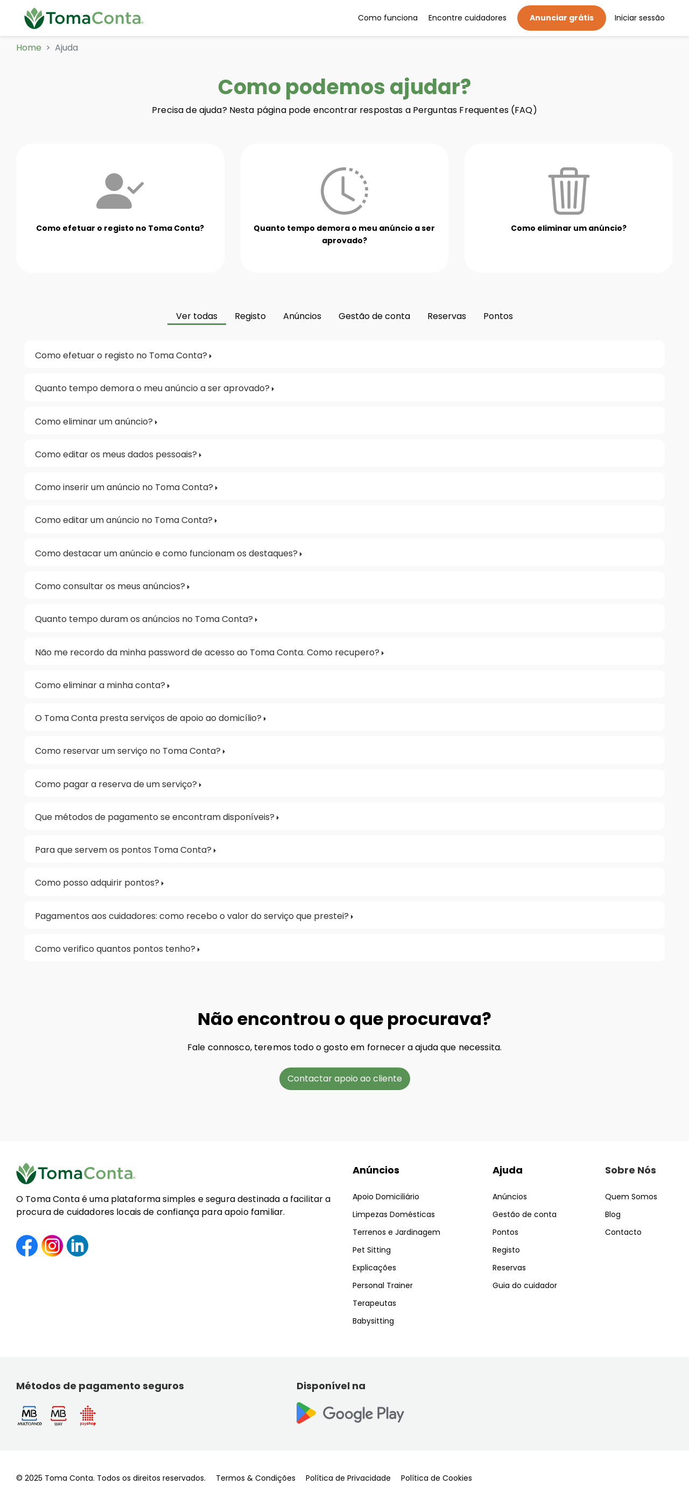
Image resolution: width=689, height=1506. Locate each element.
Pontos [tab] (498, 316)
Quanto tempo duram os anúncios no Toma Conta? (144, 619)
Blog (613, 1214)
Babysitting (373, 1321)
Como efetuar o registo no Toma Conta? (121, 355)
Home (28, 47)
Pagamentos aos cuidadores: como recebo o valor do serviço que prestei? (192, 916)
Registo (506, 1250)
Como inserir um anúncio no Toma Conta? (124, 487)
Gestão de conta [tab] (374, 316)
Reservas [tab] (446, 316)
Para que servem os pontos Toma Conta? (123, 850)
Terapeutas (374, 1303)
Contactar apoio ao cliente (344, 1078)
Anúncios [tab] (302, 316)
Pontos (505, 1232)
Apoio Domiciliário (386, 1196)
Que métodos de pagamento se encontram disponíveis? (155, 817)
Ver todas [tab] (196, 316)
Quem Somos (631, 1196)
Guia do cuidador (525, 1285)
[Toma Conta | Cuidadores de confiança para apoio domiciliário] (84, 18)
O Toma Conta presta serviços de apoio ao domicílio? (148, 718)
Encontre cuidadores (467, 17)
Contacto (623, 1232)
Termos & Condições (256, 1478)
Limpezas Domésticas (394, 1214)
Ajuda (508, 1170)
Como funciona (388, 17)
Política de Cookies (436, 1478)
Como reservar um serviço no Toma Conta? (128, 751)
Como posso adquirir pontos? (97, 882)
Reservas (509, 1267)
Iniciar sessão (640, 17)
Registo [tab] (250, 316)
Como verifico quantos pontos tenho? (115, 949)
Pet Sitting (372, 1250)
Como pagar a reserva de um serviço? (116, 784)
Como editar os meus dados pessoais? (116, 454)
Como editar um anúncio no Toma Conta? (124, 520)
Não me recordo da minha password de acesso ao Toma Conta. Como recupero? (207, 652)
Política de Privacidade (348, 1478)
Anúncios (376, 1170)
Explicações (374, 1267)
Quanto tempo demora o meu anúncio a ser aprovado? (152, 388)
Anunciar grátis (562, 17)
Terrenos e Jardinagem (396, 1232)
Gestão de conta (525, 1214)
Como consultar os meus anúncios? (110, 586)
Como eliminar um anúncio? (94, 421)
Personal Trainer (383, 1285)
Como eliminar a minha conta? (100, 685)
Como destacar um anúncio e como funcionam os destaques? (166, 553)
